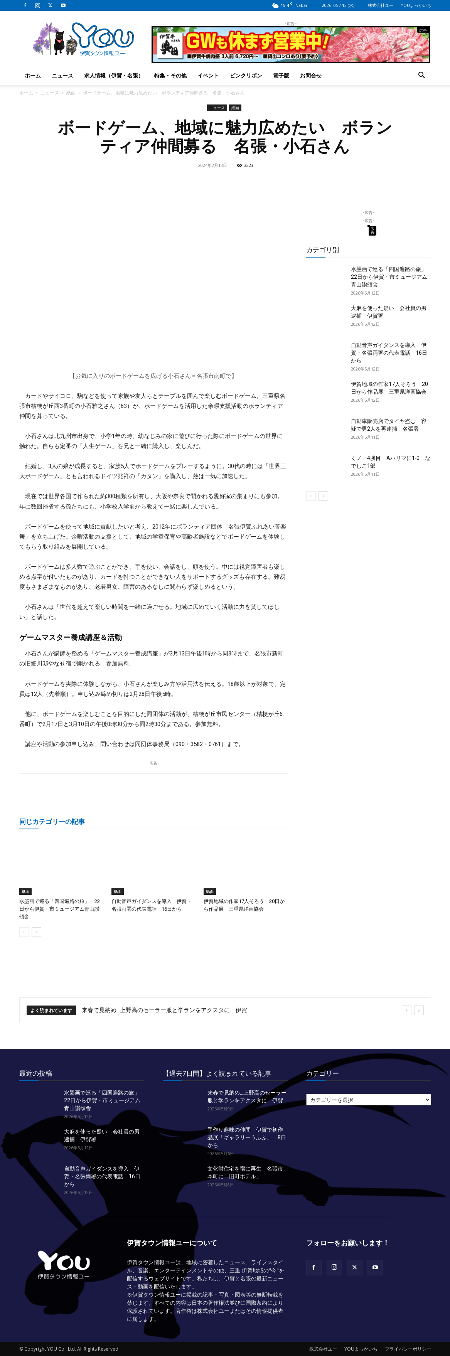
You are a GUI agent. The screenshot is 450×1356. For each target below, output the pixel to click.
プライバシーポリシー (408, 1349)
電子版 (281, 75)
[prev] (406, 1010)
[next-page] (36, 932)
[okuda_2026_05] (291, 59)
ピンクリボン (246, 75)
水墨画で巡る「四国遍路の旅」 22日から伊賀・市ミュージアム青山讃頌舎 (59, 909)
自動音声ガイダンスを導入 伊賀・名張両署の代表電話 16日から (389, 353)
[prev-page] (24, 932)
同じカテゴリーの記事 (52, 821)
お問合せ (311, 75)
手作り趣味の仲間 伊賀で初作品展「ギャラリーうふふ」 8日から (246, 1137)
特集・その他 (170, 75)
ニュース (62, 75)
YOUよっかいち (416, 5)
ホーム (33, 75)
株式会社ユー (380, 5)
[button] (422, 76)
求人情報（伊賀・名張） (113, 75)
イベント (208, 75)
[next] (419, 1010)
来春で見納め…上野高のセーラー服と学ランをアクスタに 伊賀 (164, 1010)
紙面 (71, 92)
